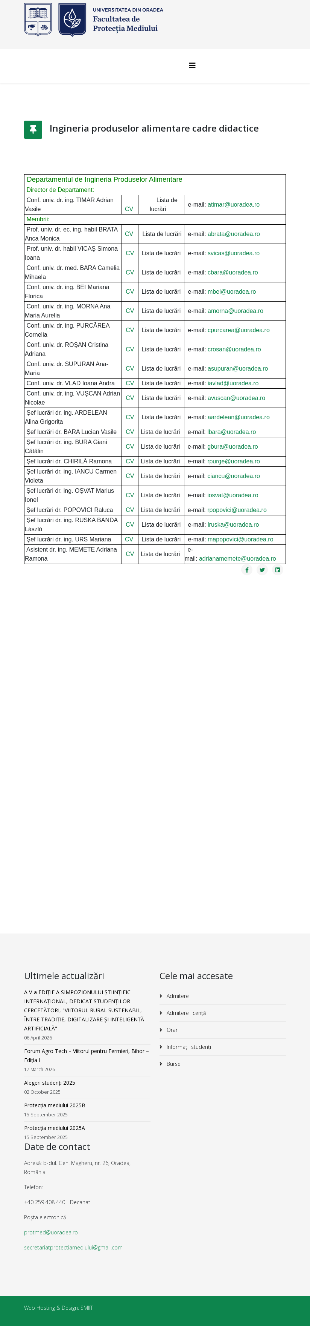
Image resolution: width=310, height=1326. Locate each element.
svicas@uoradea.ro (234, 253)
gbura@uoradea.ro (232, 446)
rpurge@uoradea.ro (233, 461)
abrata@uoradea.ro (234, 234)
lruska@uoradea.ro (233, 524)
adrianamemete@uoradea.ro (237, 558)
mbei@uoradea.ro (232, 291)
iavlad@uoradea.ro (233, 383)
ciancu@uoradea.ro (233, 476)
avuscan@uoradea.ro (236, 398)
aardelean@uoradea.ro (239, 417)
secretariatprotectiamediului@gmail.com (73, 1247)
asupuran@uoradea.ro (238, 368)
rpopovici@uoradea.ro (237, 510)
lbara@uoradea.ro (231, 432)
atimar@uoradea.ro (234, 204)
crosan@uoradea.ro (234, 349)
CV (129, 209)
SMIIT (87, 1307)
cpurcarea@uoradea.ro (239, 330)
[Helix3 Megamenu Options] (192, 65)
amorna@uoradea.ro (235, 311)
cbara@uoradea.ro (233, 272)
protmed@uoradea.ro (51, 1232)
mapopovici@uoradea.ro (241, 539)
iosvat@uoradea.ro (232, 495)
